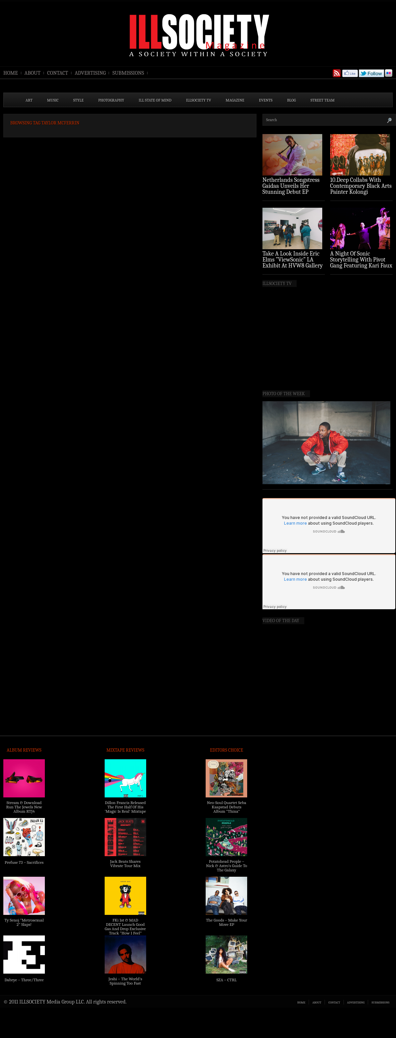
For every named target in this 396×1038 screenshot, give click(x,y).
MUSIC (53, 100)
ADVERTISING (90, 73)
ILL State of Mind (155, 100)
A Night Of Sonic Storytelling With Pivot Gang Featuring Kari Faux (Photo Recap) (361, 262)
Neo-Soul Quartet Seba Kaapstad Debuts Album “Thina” (226, 807)
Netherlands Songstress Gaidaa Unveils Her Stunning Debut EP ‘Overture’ (291, 189)
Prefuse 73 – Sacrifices (24, 862)
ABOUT (33, 73)
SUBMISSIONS (128, 73)
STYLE (78, 100)
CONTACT (57, 73)
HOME (10, 73)
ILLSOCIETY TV (198, 100)
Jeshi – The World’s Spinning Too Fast (125, 981)
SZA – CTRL (226, 979)
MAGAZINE (235, 100)
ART (29, 100)
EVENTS (266, 100)
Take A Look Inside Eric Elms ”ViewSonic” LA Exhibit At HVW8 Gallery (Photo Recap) (292, 262)
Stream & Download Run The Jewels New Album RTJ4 (24, 807)
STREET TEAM (323, 100)
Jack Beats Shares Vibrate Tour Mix (125, 863)
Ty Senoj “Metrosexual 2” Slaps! (24, 922)
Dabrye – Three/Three (24, 979)
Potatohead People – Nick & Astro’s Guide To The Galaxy (226, 865)
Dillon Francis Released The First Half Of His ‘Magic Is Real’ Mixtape (125, 807)
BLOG (291, 100)
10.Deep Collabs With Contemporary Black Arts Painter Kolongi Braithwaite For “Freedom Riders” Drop (361, 192)
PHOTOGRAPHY (111, 100)
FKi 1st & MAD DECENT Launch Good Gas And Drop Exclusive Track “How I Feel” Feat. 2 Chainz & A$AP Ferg (125, 931)
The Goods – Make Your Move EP (226, 922)
